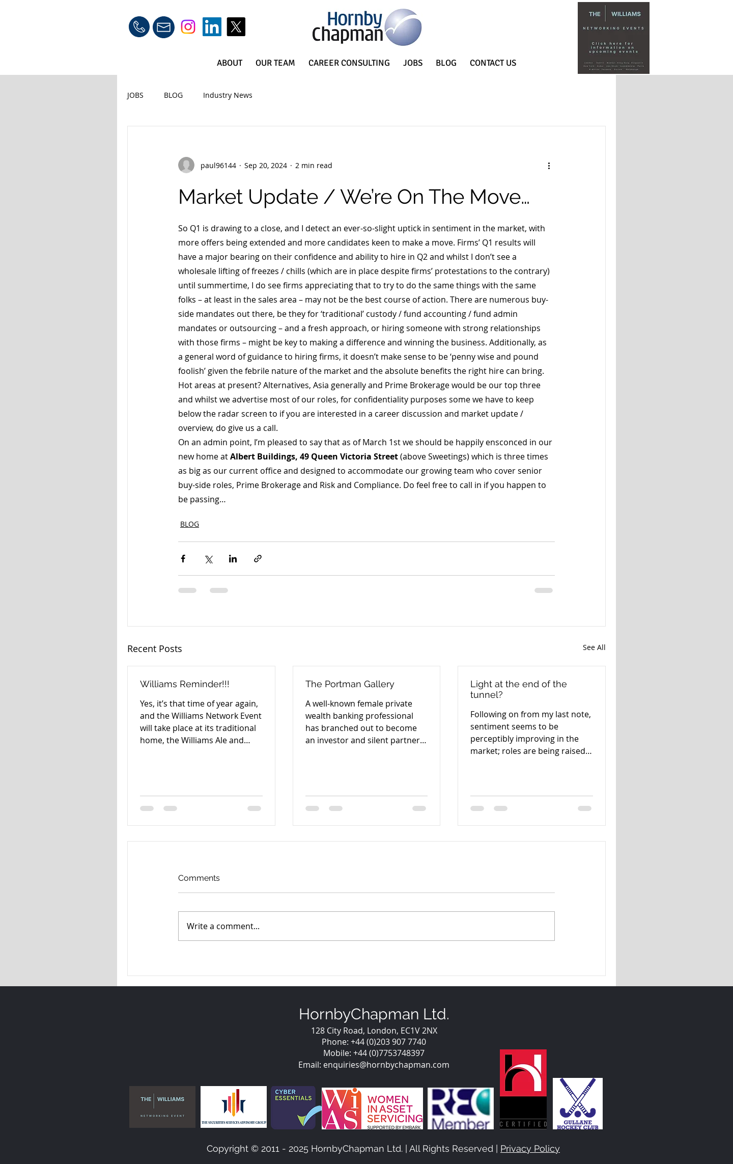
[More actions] (549, 165)
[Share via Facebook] (183, 558)
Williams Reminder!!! (185, 684)
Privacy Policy (530, 1148)
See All (594, 647)
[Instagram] (188, 26)
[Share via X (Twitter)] (208, 558)
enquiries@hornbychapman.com (386, 1064)
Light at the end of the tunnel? (518, 689)
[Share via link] (258, 558)
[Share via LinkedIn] (233, 558)
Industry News (227, 95)
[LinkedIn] (212, 26)
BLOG (173, 95)
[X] (236, 26)
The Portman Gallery (349, 684)
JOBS (135, 95)
